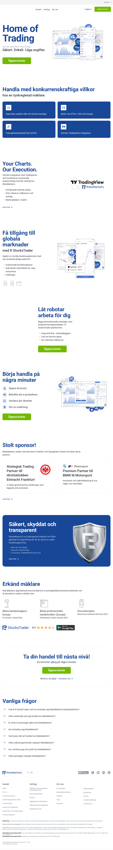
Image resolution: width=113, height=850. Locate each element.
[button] (106, 2)
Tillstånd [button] (59, 796)
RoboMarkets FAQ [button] (35, 809)
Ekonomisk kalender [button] (36, 794)
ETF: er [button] (5, 792)
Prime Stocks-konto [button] (9, 796)
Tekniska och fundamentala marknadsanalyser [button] (38, 789)
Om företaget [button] (60, 788)
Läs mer (7, 207)
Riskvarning (87, 792)
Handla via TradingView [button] (10, 807)
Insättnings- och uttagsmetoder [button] (13, 811)
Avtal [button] (58, 800)
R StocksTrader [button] (7, 803)
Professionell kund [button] (8, 815)
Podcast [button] (32, 797)
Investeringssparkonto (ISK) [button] (12, 800)
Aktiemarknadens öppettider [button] (39, 805)
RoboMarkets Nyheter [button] (63, 792)
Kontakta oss (65, 678)
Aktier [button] (4, 788)
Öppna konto (16, 60)
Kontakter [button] (59, 803)
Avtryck (85, 796)
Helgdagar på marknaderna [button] (38, 801)
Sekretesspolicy (88, 788)
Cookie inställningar (89, 800)
